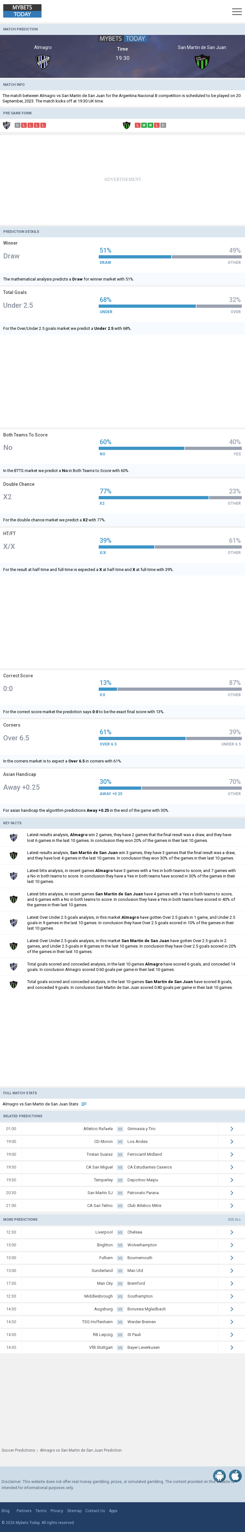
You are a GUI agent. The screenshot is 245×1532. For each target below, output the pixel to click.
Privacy (56, 1511)
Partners (24, 1511)
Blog (6, 1511)
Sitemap (74, 1511)
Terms (41, 1511)
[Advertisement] (122, 180)
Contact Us (95, 1511)
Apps (113, 1511)
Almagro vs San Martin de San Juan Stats (45, 1104)
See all (234, 1220)
